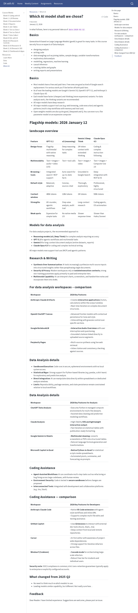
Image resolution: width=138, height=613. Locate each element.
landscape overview (121, 24)
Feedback (118, 56)
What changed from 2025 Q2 (124, 53)
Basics (116, 13)
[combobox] (132, 3)
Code (104, 16)
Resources (34, 12)
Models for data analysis (123, 27)
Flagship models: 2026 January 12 (121, 20)
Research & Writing (121, 30)
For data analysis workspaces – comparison (123, 34)
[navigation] (12, 13)
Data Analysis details (122, 39)
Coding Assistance (121, 45)
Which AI (43, 12)
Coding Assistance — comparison (122, 49)
